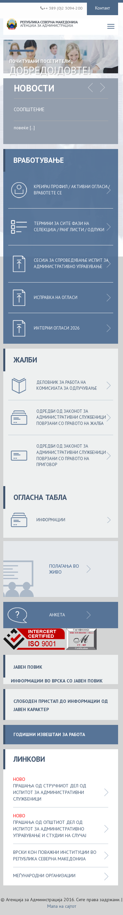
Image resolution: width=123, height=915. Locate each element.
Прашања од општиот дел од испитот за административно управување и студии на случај (49, 828)
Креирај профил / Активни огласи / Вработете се (72, 190)
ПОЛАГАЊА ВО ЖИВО (64, 569)
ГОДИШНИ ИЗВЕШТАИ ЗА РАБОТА (49, 734)
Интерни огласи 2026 (56, 328)
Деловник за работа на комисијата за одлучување (66, 385)
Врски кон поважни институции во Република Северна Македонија (54, 855)
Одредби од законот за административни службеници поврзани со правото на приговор (71, 455)
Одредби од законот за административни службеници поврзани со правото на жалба (71, 417)
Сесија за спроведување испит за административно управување (71, 263)
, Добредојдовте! (50, 64)
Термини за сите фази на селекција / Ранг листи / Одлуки (69, 227)
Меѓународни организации (44, 875)
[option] (66, 120)
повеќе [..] (24, 128)
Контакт (102, 8)
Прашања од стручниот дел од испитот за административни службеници (49, 792)
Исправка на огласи (55, 297)
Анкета (57, 615)
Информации (50, 520)
